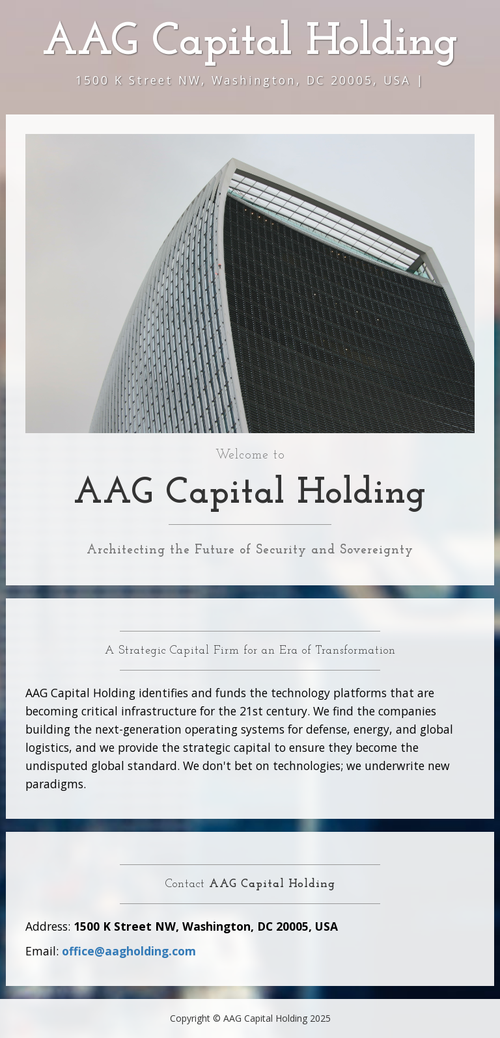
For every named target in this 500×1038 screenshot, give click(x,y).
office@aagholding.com (129, 951)
